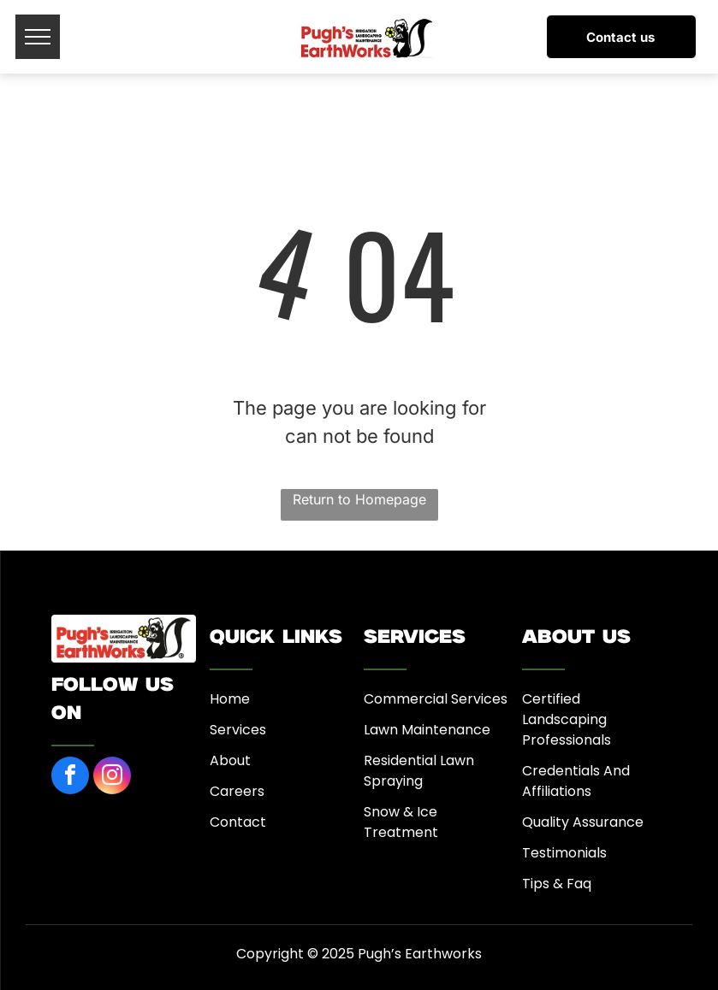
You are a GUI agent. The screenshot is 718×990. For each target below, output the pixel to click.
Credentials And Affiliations (576, 781)
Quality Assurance (583, 822)
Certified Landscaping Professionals (566, 719)
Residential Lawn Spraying (419, 771)
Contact (238, 822)
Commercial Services (435, 699)
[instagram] (112, 777)
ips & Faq (561, 883)
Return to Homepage (359, 499)
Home (230, 699)
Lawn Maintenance (427, 730)
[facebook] (70, 777)
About (230, 760)
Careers (237, 791)
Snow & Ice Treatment (401, 822)
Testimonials (564, 853)
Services (238, 730)
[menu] (37, 37)
